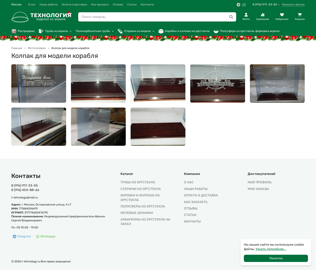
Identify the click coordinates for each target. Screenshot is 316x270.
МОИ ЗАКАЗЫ (258, 189)
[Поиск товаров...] (231, 17)
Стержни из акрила (136, 31)
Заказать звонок (293, 4)
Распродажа (23, 31)
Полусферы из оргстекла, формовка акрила (247, 31)
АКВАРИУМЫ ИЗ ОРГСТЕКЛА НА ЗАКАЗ (145, 222)
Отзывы (118, 4)
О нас (31, 4)
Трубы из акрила (55, 31)
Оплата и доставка (74, 4)
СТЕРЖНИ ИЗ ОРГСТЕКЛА (141, 189)
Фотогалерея (37, 48)
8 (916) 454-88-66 (25, 190)
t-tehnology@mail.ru (24, 197)
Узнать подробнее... (271, 249)
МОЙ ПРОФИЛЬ (260, 182)
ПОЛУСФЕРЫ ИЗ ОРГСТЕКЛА (143, 206)
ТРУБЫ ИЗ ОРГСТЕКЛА (138, 182)
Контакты (147, 4)
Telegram (22, 236)
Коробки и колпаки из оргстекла (184, 31)
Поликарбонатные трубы (95, 31)
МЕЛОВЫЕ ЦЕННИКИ (137, 213)
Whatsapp (46, 236)
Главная (16, 48)
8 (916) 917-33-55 (266, 4)
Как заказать (100, 4)
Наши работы (49, 4)
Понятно (276, 258)
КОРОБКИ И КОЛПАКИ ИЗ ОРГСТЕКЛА (140, 197)
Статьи (132, 4)
